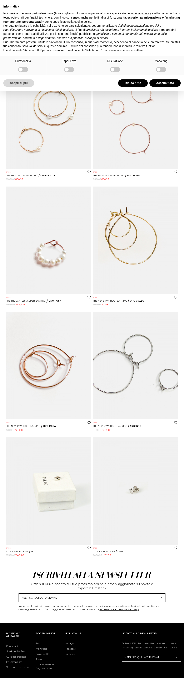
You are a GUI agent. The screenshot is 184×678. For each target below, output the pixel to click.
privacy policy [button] (142, 13)
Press (39, 659)
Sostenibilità (42, 654)
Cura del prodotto (16, 656)
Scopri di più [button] (19, 83)
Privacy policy (14, 661)
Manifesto (41, 648)
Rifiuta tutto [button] (133, 83)
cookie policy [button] (82, 21)
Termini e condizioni (18, 667)
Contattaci (12, 646)
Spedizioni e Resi (15, 651)
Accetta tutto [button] (165, 83)
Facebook (70, 648)
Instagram (71, 643)
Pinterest (70, 654)
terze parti (67, 25)
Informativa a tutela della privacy (119, 609)
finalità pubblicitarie (82, 33)
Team (39, 643)
